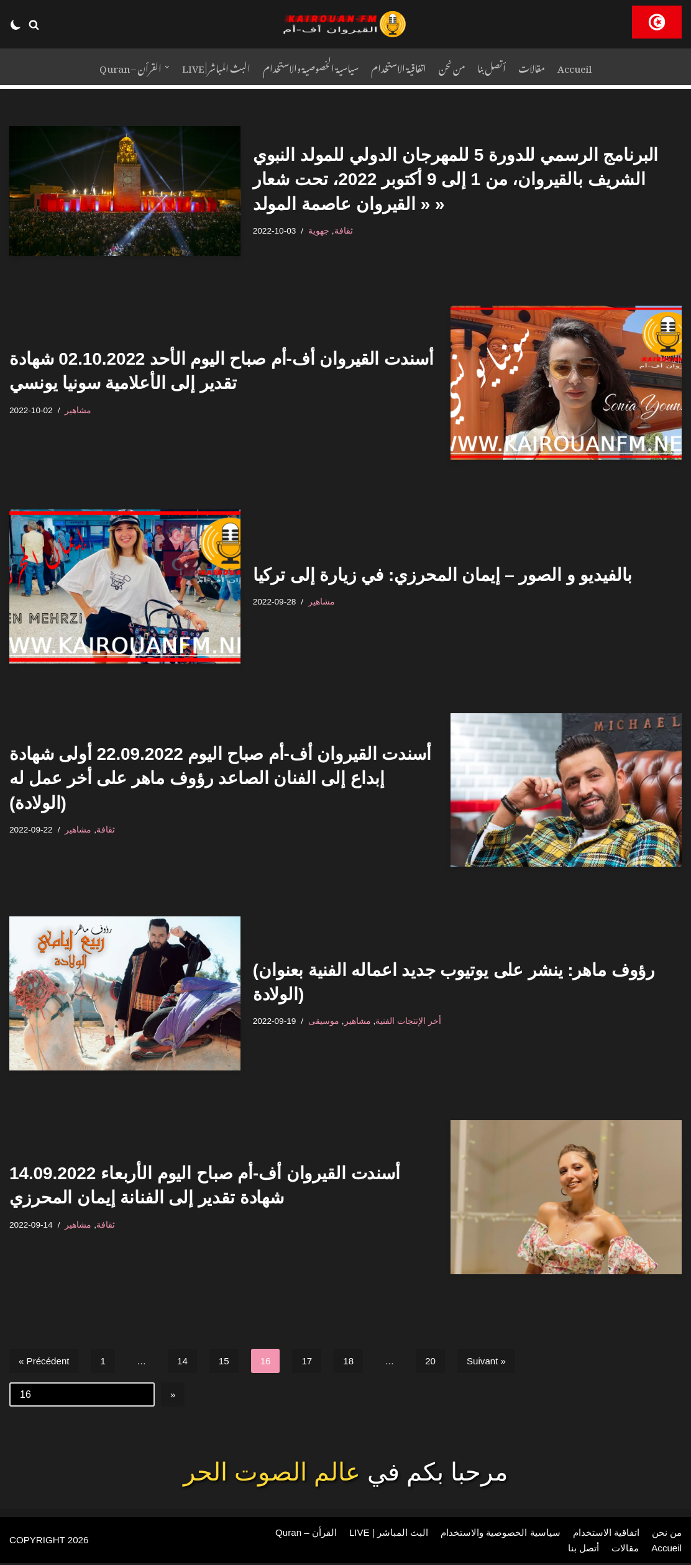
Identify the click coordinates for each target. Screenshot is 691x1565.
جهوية (321, 230)
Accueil (583, 67)
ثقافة (346, 230)
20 (438, 1361)
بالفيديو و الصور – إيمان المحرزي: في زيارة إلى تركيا (443, 575)
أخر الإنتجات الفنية (411, 1021)
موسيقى (326, 1021)
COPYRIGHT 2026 (51, 1541)
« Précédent (45, 1361)
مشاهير (81, 410)
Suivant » (495, 1361)
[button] (34, 24)
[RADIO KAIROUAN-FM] (345, 24)
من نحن (454, 67)
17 (313, 1361)
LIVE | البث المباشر (211, 67)
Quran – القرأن (293, 1533)
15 (228, 1361)
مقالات (538, 67)
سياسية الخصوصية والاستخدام (309, 67)
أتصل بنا (496, 67)
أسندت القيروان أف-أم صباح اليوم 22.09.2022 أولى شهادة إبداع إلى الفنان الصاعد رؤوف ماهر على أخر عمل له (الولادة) (220, 778)
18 (354, 1361)
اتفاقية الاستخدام (400, 67)
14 (186, 1361)
